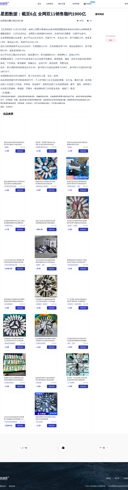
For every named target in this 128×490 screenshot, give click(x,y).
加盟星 (126, 478)
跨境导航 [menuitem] (76, 4)
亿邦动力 (9, 107)
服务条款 (3, 486)
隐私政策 (12, 486)
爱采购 (108, 478)
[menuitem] (63, 3)
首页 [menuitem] (39, 4)
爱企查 (117, 478)
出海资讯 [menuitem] (49, 4)
